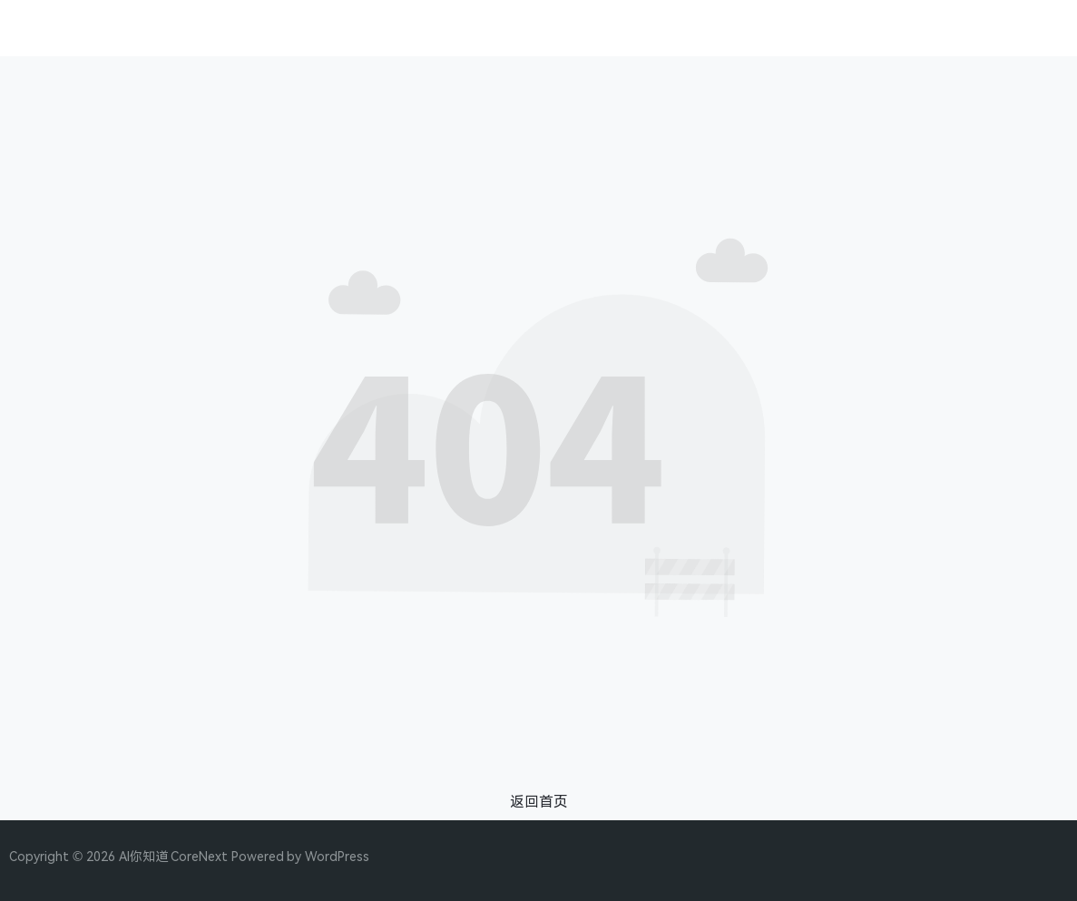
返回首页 (539, 801)
